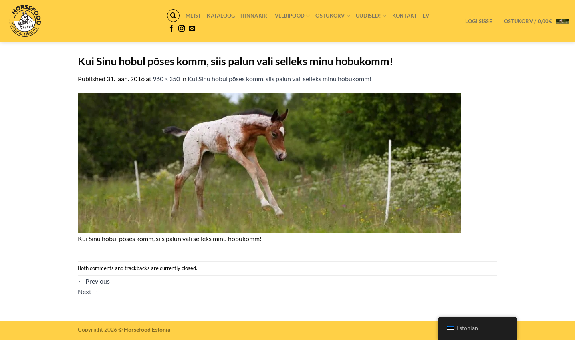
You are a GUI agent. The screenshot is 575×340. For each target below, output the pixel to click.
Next (88, 291)
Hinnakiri (254, 15)
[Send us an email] (192, 28)
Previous (94, 281)
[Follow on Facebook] (171, 28)
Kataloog (221, 15)
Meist (193, 15)
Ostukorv (332, 16)
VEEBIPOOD (292, 16)
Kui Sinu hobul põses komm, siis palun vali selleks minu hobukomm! (279, 78)
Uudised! (371, 16)
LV (426, 15)
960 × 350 (166, 78)
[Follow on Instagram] (181, 28)
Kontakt (405, 15)
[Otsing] (173, 15)
